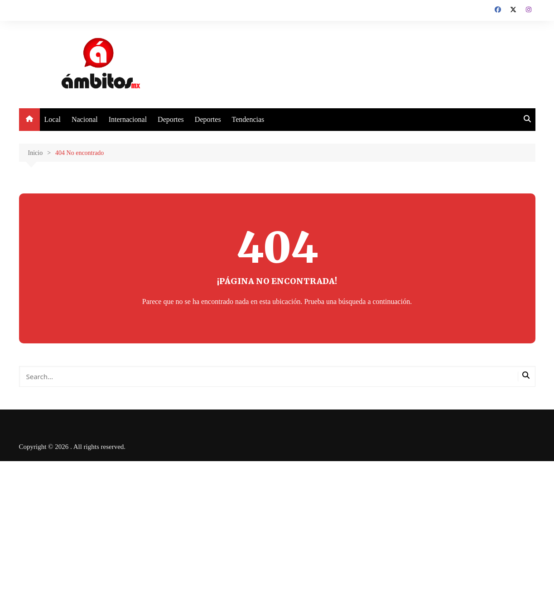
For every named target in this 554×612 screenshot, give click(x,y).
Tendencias (248, 119)
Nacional (85, 119)
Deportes (171, 119)
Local (52, 119)
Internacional (128, 119)
